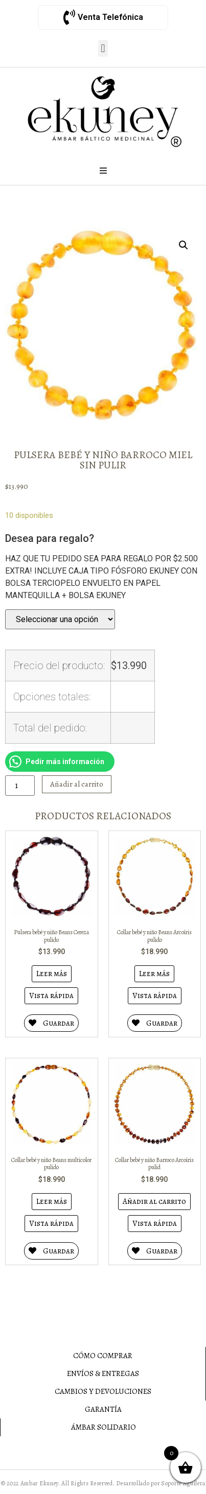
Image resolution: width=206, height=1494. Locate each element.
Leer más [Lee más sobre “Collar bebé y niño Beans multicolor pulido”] (51, 1201)
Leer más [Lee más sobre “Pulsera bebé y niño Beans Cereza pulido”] (51, 973)
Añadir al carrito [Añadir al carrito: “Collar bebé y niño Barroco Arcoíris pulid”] (154, 1201)
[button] (103, 48)
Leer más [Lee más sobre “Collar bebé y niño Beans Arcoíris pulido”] (154, 973)
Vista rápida (51, 995)
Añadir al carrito (76, 784)
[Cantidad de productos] (20, 785)
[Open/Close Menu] (103, 170)
